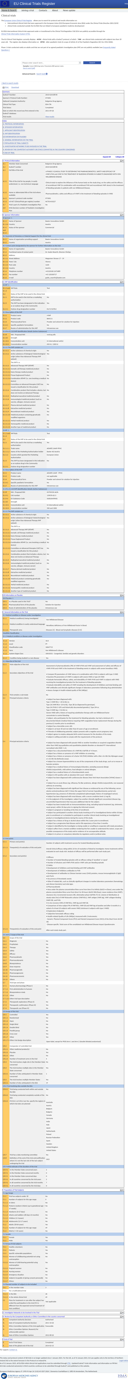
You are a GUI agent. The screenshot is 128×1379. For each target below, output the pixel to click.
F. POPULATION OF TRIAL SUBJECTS (15, 143)
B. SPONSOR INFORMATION (13, 127)
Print (6, 87)
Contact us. (13, 1350)
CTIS (69, 1363)
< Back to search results (9, 83)
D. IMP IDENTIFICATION (11, 133)
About (55, 10)
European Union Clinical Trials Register (18, 20)
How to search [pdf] (29, 68)
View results (49, 117)
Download (15, 87)
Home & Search (9, 10)
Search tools (40, 74)
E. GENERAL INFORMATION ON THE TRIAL (18, 140)
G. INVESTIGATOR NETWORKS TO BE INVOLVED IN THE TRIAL (25, 146)
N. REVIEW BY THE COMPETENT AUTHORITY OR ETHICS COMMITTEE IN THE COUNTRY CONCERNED (39, 149)
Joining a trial (27, 10)
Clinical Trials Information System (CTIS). (15, 34)
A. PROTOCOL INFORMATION (13, 124)
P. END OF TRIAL (9, 153)
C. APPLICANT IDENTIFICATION (14, 130)
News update (69, 10)
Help (126, 4)
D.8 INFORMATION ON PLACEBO (14, 137)
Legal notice (123, 1361)
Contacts (43, 10)
